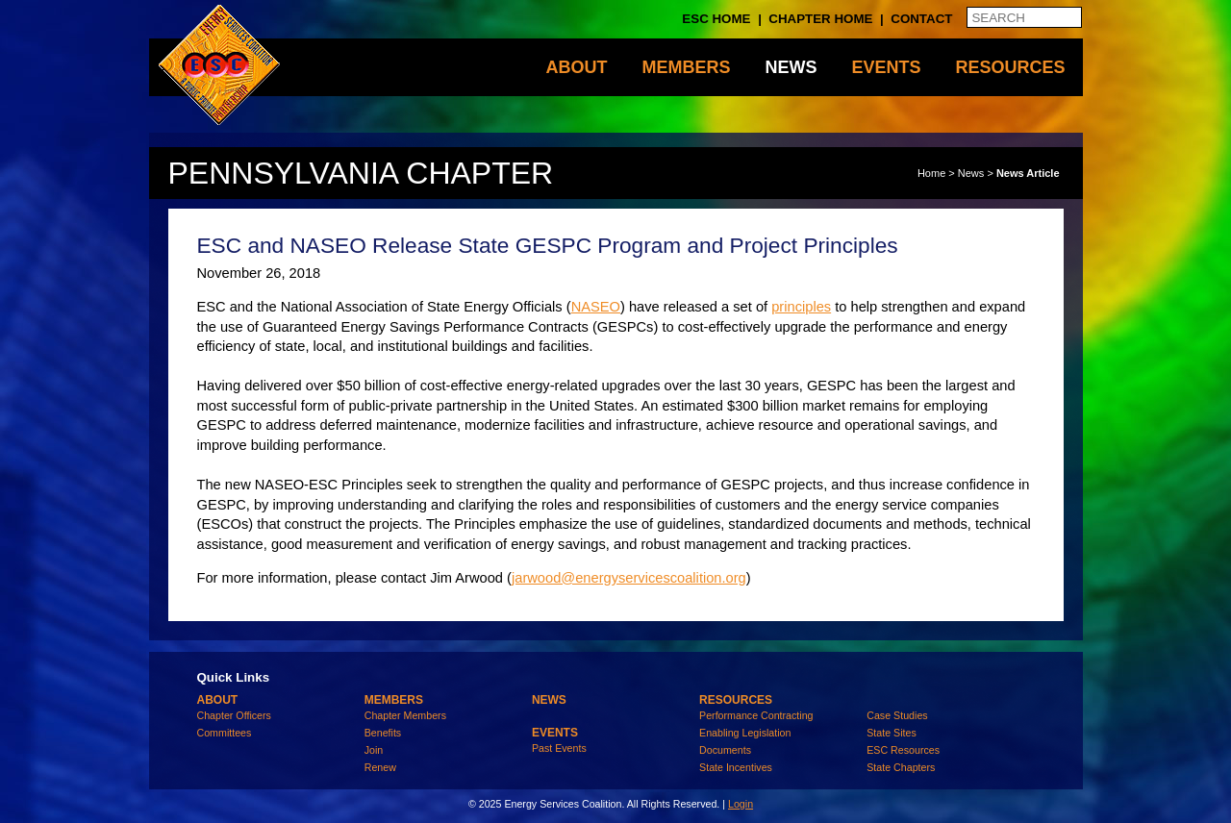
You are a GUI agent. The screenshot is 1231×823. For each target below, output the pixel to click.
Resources (1010, 67)
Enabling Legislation (745, 732)
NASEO (595, 306)
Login (740, 804)
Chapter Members (405, 715)
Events (885, 67)
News (790, 67)
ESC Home (716, 19)
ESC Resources (903, 750)
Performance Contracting (756, 715)
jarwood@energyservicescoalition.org (629, 578)
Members (685, 67)
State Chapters (901, 767)
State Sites (892, 732)
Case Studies (897, 715)
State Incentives (735, 767)
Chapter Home (820, 19)
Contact (921, 19)
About (576, 67)
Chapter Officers (234, 715)
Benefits (383, 732)
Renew (380, 767)
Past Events (559, 748)
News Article (1028, 173)
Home (931, 173)
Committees (224, 732)
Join (374, 750)
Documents (725, 750)
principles (801, 306)
